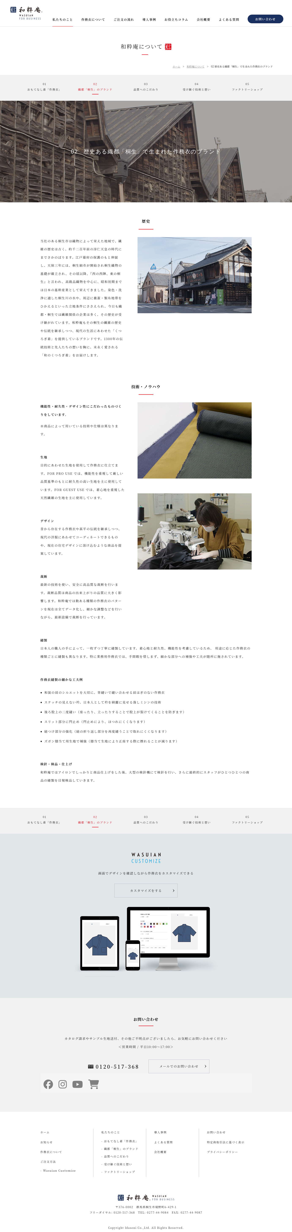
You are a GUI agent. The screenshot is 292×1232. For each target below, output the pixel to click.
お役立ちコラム (176, 19)
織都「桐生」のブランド (121, 1149)
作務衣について (93, 19)
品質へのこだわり (116, 1156)
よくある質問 (229, 19)
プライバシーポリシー (222, 1152)
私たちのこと (62, 19)
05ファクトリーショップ (247, 86)
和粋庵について (196, 66)
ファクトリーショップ (119, 1172)
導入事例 (149, 19)
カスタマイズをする (146, 890)
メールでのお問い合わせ (179, 1066)
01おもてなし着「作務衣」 (44, 86)
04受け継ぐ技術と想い (197, 86)
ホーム (176, 66)
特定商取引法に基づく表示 (226, 1142)
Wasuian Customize (59, 1171)
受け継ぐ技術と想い (118, 1164)
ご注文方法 (48, 1162)
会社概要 (203, 19)
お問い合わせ (265, 19)
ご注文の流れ (123, 19)
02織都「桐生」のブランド (95, 86)
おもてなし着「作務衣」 (121, 1141)
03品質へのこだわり (146, 86)
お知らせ (46, 1142)
